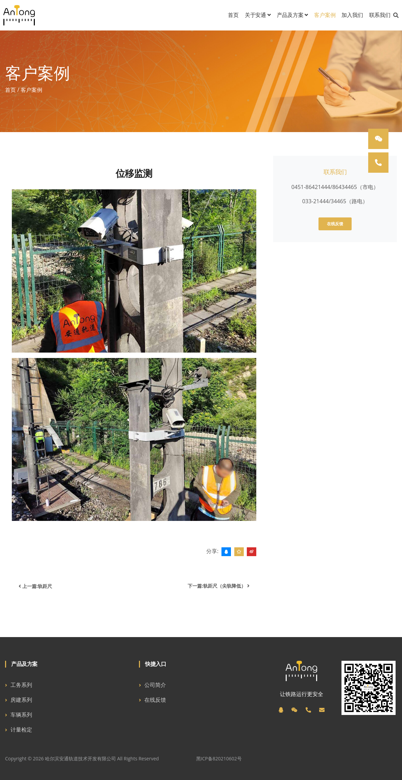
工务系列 (21, 685)
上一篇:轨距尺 (35, 586)
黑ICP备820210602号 (219, 758)
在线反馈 (335, 223)
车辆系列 (21, 714)
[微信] (294, 710)
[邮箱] (322, 710)
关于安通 (258, 15)
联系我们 (380, 15)
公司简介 (155, 685)
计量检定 (21, 729)
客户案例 (324, 15)
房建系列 (21, 699)
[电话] (308, 710)
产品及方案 (292, 15)
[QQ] (281, 710)
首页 (233, 15)
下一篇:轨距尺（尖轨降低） (219, 586)
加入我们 (352, 15)
